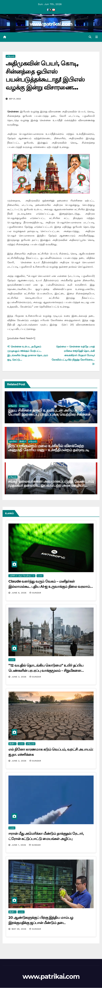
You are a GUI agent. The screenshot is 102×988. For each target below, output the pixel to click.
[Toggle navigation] (97, 37)
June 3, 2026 (19, 677)
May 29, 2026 (19, 929)
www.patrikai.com (51, 24)
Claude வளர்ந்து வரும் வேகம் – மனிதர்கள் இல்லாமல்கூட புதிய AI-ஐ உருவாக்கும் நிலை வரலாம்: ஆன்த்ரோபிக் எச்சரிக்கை (49, 586)
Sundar (35, 593)
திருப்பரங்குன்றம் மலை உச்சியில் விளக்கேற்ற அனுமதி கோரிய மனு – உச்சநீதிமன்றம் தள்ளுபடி (48, 448)
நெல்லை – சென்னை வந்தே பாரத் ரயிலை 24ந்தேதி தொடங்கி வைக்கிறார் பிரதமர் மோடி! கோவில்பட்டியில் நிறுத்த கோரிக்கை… (73, 355)
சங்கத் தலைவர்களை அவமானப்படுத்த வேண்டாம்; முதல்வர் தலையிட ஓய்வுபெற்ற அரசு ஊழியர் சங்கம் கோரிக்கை (51, 485)
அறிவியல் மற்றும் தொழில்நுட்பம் (21, 576)
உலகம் (40, 576)
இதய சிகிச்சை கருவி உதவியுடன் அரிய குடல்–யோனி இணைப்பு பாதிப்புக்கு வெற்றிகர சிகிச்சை (49, 412)
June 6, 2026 (19, 593)
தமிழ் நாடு (10, 56)
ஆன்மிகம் (12, 441)
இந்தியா (23, 441)
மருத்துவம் (24, 406)
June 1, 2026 (19, 845)
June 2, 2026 (19, 761)
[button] (90, 37)
